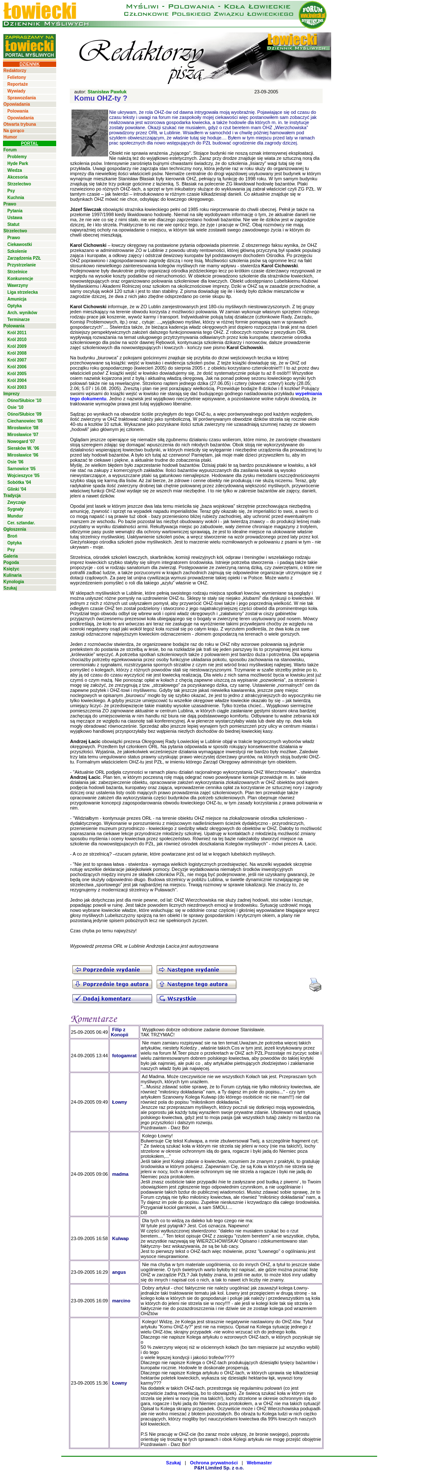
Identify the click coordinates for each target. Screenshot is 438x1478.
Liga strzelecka (22, 292)
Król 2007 (16, 360)
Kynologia (13, 581)
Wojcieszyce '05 (23, 475)
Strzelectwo (19, 184)
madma (120, 1174)
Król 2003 (16, 387)
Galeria (10, 556)
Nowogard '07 (21, 441)
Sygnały (15, 509)
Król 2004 (16, 380)
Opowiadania (16, 104)
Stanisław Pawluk (107, 91)
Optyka (14, 306)
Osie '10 (15, 407)
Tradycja (12, 495)
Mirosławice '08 (22, 427)
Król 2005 (16, 373)
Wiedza (14, 170)
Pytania (15, 210)
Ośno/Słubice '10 (24, 400)
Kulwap (120, 1238)
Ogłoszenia (14, 529)
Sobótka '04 (19, 482)
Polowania (17, 111)
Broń (12, 536)
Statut (13, 224)
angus (119, 1272)
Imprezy (11, 393)
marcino (121, 1300)
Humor (10, 137)
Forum (10, 150)
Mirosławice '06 (22, 455)
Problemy (17, 156)
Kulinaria (12, 575)
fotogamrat (124, 1055)
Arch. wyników (22, 312)
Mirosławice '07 (22, 434)
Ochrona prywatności (214, 1462)
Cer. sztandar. (21, 523)
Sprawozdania (21, 97)
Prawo (9, 204)
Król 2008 (16, 353)
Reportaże (17, 84)
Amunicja (16, 299)
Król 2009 (16, 346)
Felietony (16, 77)
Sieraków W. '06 (23, 448)
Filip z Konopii (119, 1032)
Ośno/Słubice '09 (24, 414)
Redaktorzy (14, 70)
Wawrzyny (17, 285)
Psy (11, 190)
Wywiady (16, 91)
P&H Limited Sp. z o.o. (219, 1467)
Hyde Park (17, 163)
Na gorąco (13, 130)
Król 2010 (16, 339)
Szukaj (10, 588)
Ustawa (14, 217)
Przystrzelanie (21, 265)
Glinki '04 (16, 489)
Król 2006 (16, 366)
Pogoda (11, 562)
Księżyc (11, 569)
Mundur (15, 516)
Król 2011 (16, 332)
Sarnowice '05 (21, 468)
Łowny (119, 1102)
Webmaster (259, 1462)
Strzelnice (17, 271)
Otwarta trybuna (19, 124)
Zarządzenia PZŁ (24, 258)
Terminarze (18, 319)
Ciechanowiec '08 (25, 421)
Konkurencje (20, 278)
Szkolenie (17, 251)
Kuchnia (15, 197)
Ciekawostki (19, 244)
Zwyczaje (16, 502)
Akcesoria (17, 177)
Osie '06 (15, 462)
